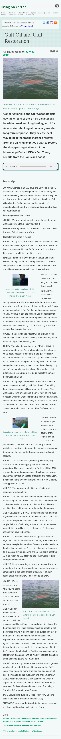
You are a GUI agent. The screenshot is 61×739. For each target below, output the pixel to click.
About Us (12, 15)
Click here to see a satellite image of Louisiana (22, 731)
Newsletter (30, 15)
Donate (21, 15)
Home (3, 13)
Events (3, 15)
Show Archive (23, 13)
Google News (26, 26)
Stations (55, 13)
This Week (12, 13)
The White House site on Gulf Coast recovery (22, 725)
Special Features (37, 13)
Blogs (48, 13)
